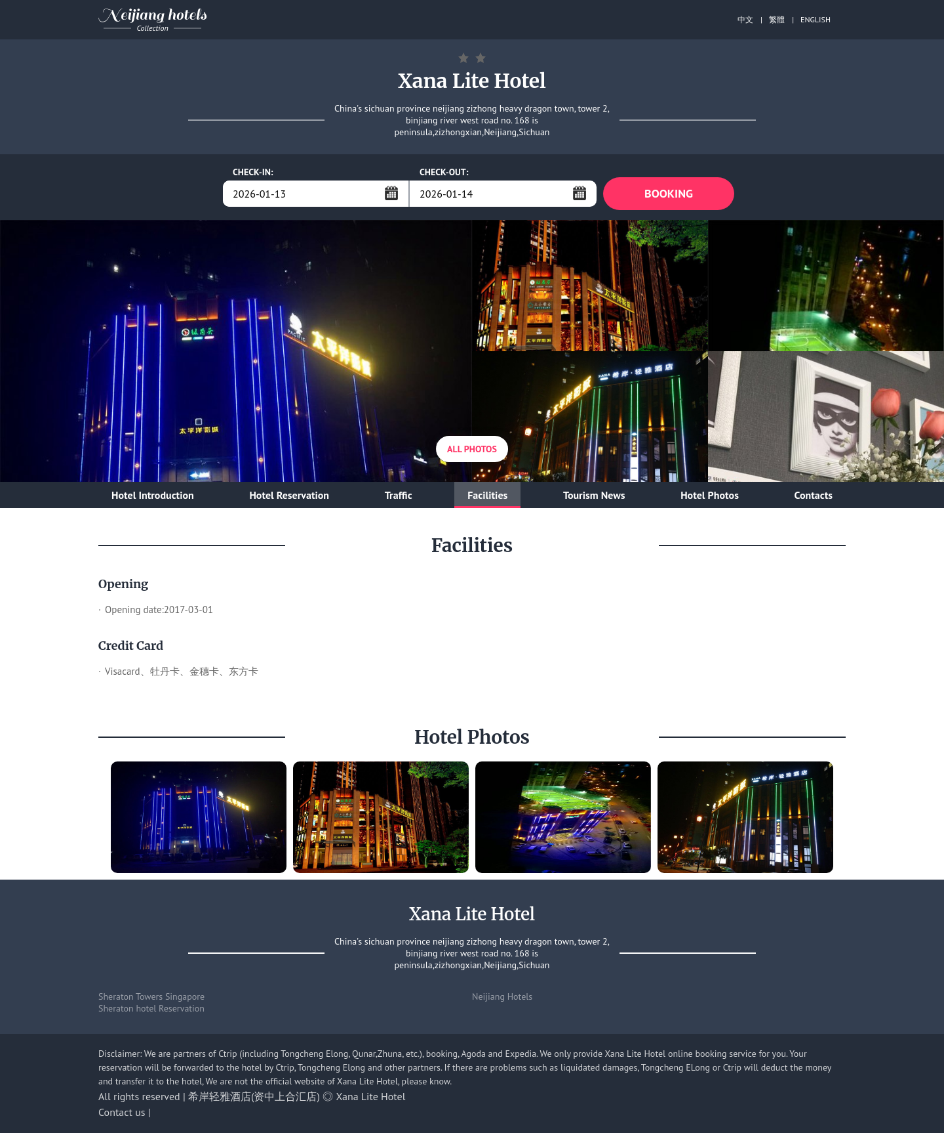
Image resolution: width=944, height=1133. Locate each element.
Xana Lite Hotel (371, 1096)
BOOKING (668, 193)
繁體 (777, 19)
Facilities (487, 495)
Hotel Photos (709, 495)
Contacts (814, 495)
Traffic (398, 495)
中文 (745, 19)
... (391, 193)
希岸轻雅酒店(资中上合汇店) (254, 1096)
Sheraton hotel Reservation (151, 1008)
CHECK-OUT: (444, 172)
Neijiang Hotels (502, 996)
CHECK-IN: (253, 172)
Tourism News (594, 495)
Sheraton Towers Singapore (151, 996)
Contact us (122, 1112)
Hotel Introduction (152, 495)
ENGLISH (815, 19)
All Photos (472, 449)
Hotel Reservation (289, 495)
